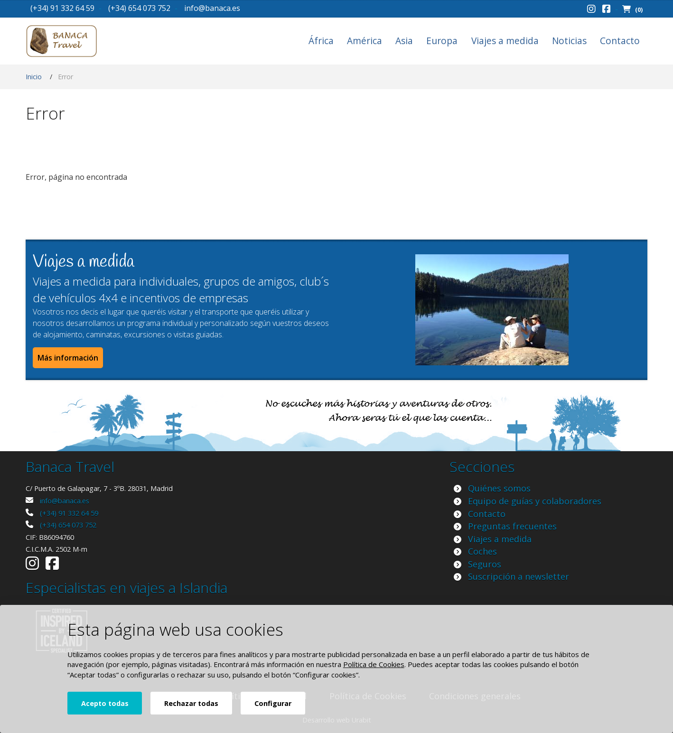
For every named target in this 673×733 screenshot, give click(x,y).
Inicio (34, 76)
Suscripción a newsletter (518, 576)
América (364, 40)
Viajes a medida (505, 40)
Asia (404, 40)
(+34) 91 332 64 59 (62, 8)
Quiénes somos (499, 488)
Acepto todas (105, 703)
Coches (482, 551)
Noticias (569, 40)
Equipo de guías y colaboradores (534, 501)
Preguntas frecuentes (512, 526)
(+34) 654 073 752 (139, 8)
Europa (442, 40)
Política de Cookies (373, 664)
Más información (67, 358)
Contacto (620, 40)
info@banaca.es (212, 8)
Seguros (484, 564)
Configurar (272, 703)
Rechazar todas (191, 703)
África (321, 40)
